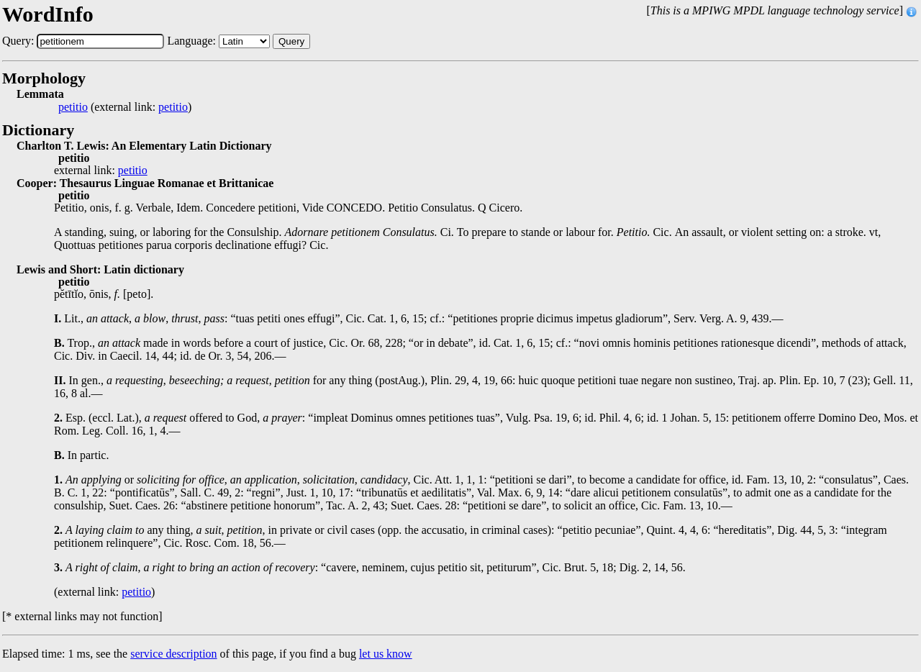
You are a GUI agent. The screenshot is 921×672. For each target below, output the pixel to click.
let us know (385, 654)
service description (173, 654)
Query (291, 41)
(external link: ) (124, 107)
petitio (73, 107)
